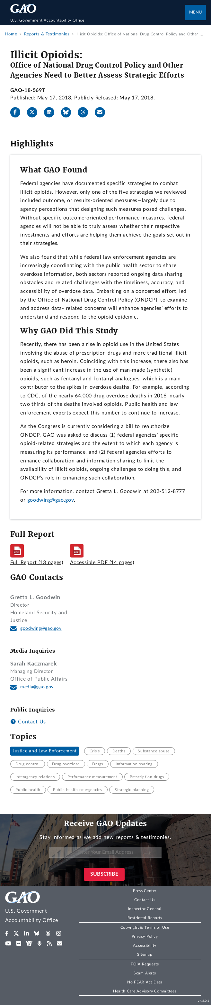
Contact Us (28, 721)
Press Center (144, 891)
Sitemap (144, 954)
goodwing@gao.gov (50, 500)
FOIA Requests (145, 964)
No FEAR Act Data (144, 982)
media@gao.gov (37, 687)
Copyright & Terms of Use (144, 927)
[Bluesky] (68, 112)
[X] (34, 112)
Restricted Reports (144, 918)
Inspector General (145, 909)
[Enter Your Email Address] (105, 852)
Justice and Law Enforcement (45, 751)
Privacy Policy (145, 936)
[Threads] (85, 112)
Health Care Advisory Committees (144, 991)
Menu (195, 12)
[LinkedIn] (51, 112)
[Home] (98, 20)
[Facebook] (18, 112)
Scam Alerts (145, 973)
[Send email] (102, 112)
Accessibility (144, 945)
